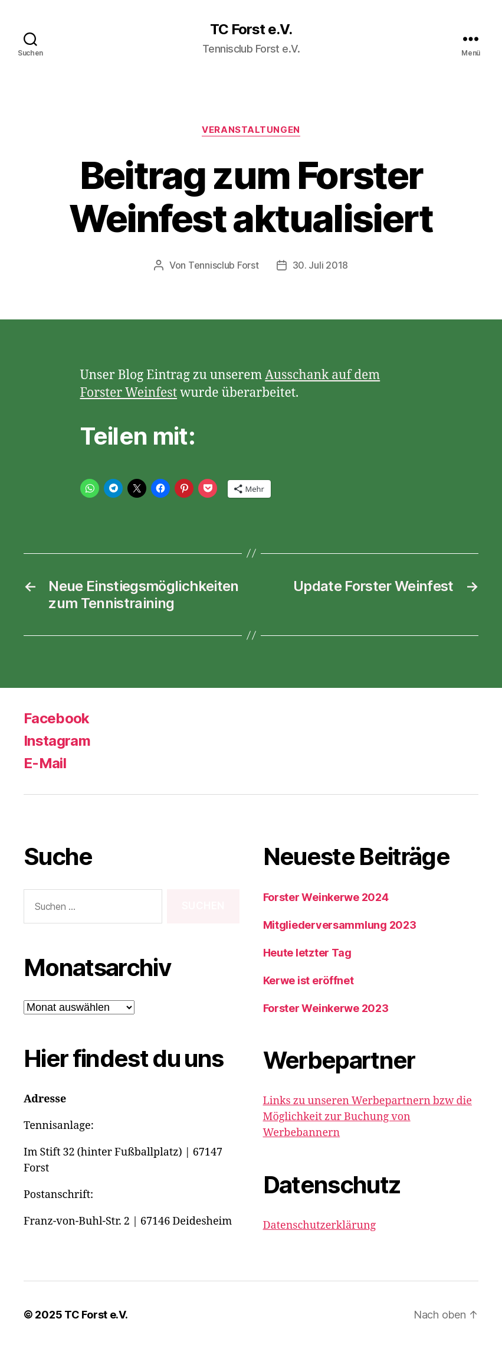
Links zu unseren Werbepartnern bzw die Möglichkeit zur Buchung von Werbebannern (367, 1117)
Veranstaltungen (251, 130)
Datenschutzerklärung (319, 1225)
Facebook (57, 718)
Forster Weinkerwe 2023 (326, 1008)
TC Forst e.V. (251, 29)
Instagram (57, 740)
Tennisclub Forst (223, 265)
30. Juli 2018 (321, 265)
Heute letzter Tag (307, 952)
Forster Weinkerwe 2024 (326, 897)
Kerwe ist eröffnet (308, 980)
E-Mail (45, 763)
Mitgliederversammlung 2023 (339, 925)
